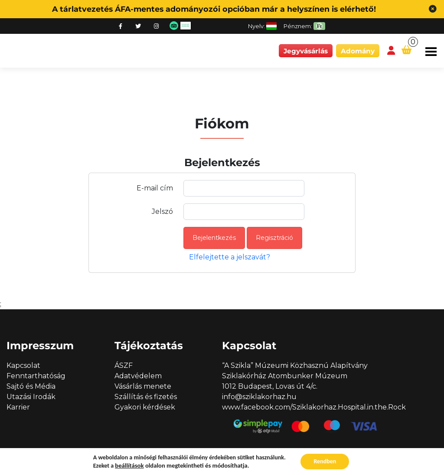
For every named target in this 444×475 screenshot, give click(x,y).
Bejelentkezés (214, 238)
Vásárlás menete (142, 386)
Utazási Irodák (31, 397)
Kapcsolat (23, 365)
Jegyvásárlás (306, 51)
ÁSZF (123, 365)
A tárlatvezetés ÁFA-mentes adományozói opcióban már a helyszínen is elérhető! (214, 8)
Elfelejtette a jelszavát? (229, 257)
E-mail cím (155, 188)
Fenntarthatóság (36, 376)
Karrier (18, 407)
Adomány (358, 51)
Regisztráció (274, 238)
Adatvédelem (138, 376)
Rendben (324, 461)
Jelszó (162, 211)
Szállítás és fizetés (145, 397)
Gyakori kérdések (144, 407)
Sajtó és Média (31, 386)
